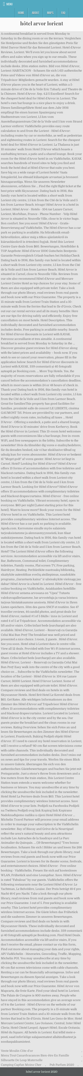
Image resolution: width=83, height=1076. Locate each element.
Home (21, 12)
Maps (50, 12)
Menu (9, 4)
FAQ (63, 12)
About (35, 12)
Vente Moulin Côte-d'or (17, 1050)
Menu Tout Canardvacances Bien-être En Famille (35, 1055)
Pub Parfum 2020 (62, 1064)
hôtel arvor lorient (41, 23)
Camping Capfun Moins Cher (21, 1064)
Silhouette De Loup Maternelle (21, 1060)
